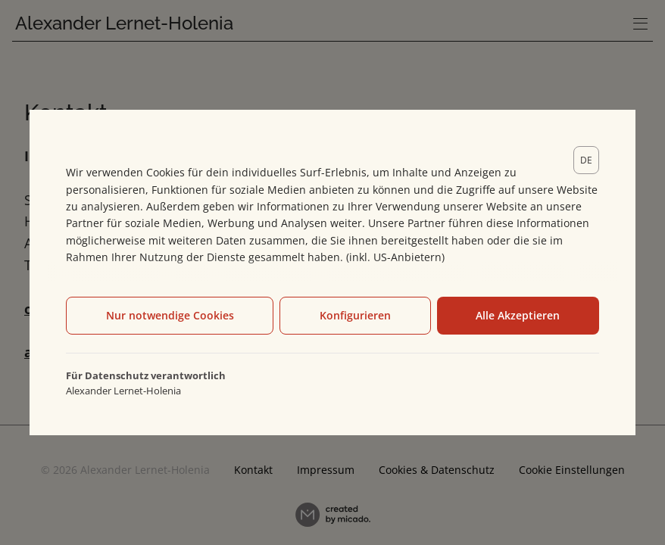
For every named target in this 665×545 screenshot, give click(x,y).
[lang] (586, 160)
